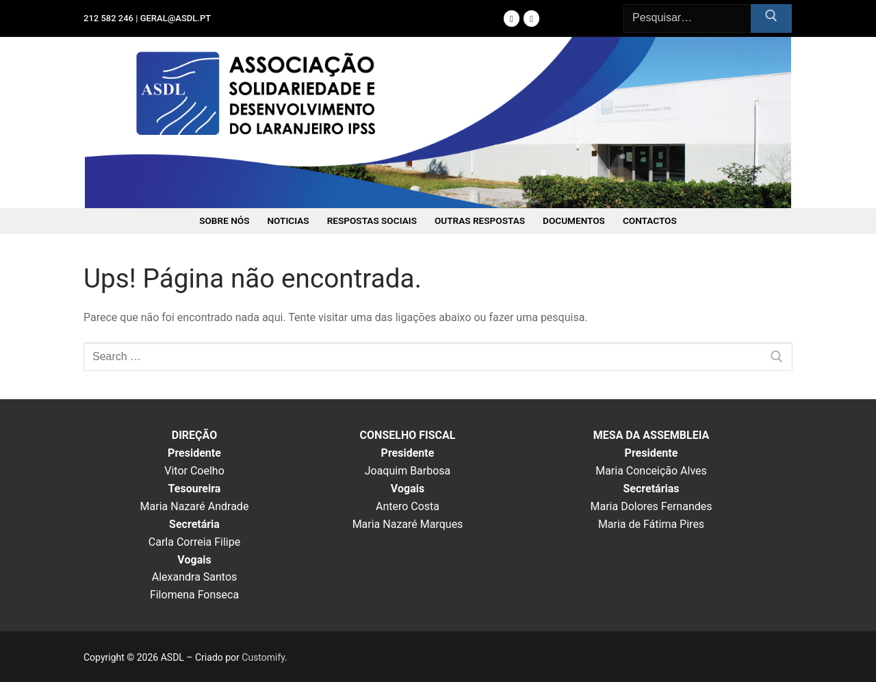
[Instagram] (531, 18)
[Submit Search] (771, 18)
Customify (263, 657)
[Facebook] (511, 18)
